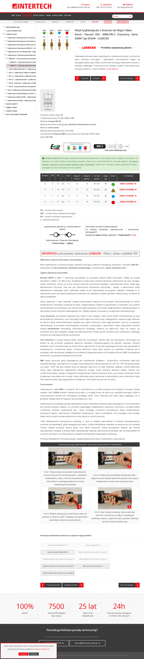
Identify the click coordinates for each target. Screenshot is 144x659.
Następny (99, 78)
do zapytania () (125, 6)
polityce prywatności (42, 649)
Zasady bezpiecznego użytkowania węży (58, 559)
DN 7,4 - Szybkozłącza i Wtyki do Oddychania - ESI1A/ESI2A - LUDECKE (31, 73)
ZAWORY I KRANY (11, 111)
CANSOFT (126, 655)
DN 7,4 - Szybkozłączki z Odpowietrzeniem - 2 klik (25, 76)
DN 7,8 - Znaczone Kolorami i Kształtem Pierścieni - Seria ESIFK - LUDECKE (32, 87)
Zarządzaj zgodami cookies (104, 655)
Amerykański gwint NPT (57, 545)
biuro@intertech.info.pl (78, 6)
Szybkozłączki (38, 16)
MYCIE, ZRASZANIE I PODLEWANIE (16, 114)
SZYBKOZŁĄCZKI (11, 34)
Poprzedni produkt (50, 585)
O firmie (82, 22)
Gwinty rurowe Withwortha (57, 552)
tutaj (134, 235)
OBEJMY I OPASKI (11, 107)
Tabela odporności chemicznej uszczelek (58, 573)
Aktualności (55, 22)
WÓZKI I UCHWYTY (12, 104)
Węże (15, 16)
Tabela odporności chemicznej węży (93, 559)
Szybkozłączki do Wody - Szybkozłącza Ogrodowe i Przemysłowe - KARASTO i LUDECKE (36, 100)
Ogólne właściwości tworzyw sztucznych (58, 566)
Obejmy (71, 16)
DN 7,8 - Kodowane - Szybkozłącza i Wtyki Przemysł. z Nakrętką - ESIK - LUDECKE (35, 83)
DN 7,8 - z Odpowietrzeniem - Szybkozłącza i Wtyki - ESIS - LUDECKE (31, 80)
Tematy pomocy (40, 22)
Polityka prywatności (86, 655)
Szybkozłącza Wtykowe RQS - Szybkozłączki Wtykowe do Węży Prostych (31, 97)
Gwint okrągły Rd (93, 545)
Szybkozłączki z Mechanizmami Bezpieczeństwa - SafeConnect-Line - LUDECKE (33, 55)
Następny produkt (74, 585)
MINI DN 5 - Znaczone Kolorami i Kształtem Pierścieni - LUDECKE (29, 59)
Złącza (24, 16)
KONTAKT (95, 22)
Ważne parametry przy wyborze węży (92, 552)
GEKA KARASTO (123, 22)
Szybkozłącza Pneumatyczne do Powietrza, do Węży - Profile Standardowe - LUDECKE (35, 38)
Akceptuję (23, 654)
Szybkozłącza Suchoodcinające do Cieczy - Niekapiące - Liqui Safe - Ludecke (32, 93)
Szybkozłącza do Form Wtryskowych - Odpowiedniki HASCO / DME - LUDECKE (32, 52)
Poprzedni (81, 78)
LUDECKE (108, 22)
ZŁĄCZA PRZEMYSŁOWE (13, 31)
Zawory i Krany (85, 16)
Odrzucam (33, 654)
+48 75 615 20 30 (103, 6)
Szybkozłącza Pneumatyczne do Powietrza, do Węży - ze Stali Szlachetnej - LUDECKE (35, 41)
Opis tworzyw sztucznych (92, 566)
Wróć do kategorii (130, 78)
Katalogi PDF (70, 22)
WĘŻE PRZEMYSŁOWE (13, 27)
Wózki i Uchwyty (56, 16)
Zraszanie (100, 16)
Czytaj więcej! (112, 69)
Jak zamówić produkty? (21, 22)
